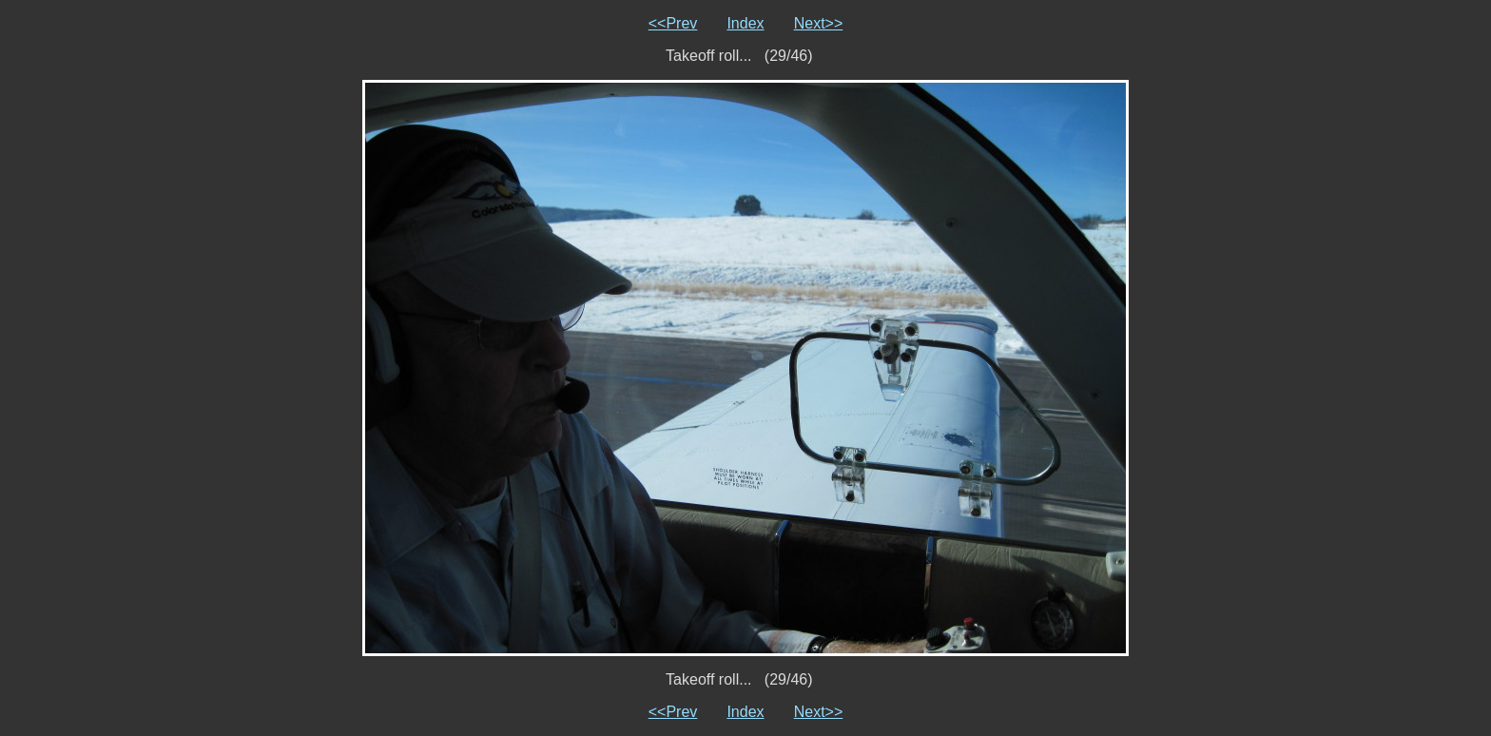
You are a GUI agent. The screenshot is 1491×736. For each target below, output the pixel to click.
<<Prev (673, 23)
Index (745, 23)
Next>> (818, 23)
